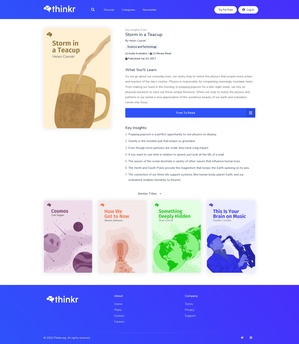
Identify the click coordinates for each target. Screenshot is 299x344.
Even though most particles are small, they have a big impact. (168, 148)
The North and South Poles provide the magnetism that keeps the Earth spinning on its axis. (189, 168)
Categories (128, 10)
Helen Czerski (137, 40)
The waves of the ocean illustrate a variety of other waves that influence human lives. (184, 161)
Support (190, 316)
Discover (109, 10)
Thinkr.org (60, 338)
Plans (118, 310)
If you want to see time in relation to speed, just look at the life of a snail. (176, 154)
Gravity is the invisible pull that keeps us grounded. (161, 141)
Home (118, 304)
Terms (189, 304)
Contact (119, 316)
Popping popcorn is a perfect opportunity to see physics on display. (172, 134)
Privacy (189, 310)
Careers (119, 322)
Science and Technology (142, 47)
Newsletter (150, 10)
